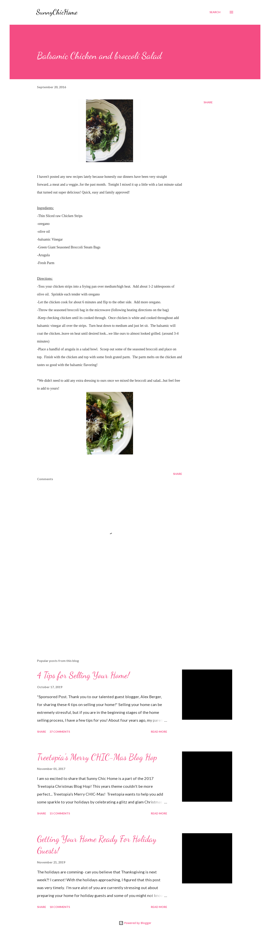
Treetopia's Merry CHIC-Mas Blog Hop (97, 757)
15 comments (60, 813)
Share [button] (208, 102)
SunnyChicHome (56, 12)
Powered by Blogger (135, 923)
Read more (159, 731)
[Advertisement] (103, 609)
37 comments (60, 731)
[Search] (214, 12)
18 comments (60, 907)
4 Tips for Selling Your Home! (83, 675)
